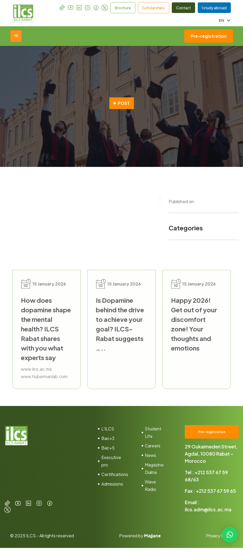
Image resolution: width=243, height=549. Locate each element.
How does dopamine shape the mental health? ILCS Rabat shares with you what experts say (46, 329)
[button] (230, 535)
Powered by (140, 536)
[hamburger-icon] (16, 36)
